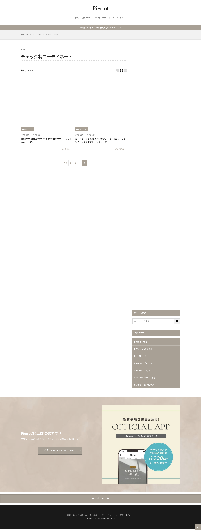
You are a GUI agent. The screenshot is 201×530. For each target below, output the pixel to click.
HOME (25, 35)
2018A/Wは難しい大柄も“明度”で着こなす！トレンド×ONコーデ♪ (46, 140)
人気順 (31, 70)
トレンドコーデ (99, 18)
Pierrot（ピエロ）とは (146, 364)
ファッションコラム (145, 349)
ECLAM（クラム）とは (146, 378)
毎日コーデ (85, 18)
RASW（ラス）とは (145, 371)
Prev (65, 163)
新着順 (24, 70)
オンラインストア (117, 18)
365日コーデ (28, 129)
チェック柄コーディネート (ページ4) (46, 34)
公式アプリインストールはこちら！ (60, 451)
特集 (75, 18)
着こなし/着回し (143, 342)
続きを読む (66, 149)
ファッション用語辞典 (145, 386)
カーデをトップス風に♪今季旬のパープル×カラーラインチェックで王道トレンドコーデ (100, 140)
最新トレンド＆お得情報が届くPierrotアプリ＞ (100, 27)
